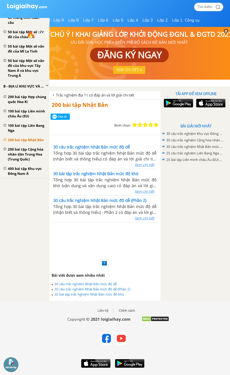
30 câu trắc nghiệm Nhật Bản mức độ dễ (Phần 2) (92, 289)
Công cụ (192, 20)
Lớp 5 (118, 20)
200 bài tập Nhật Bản (80, 104)
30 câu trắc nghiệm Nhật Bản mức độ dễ (85, 284)
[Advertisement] (104, 240)
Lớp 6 (103, 20)
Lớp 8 (73, 20)
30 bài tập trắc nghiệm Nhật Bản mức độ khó (89, 294)
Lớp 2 (162, 20)
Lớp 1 (177, 20)
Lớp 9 (58, 20)
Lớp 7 (88, 20)
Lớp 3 (147, 20)
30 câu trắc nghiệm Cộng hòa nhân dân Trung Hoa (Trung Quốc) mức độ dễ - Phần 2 (195, 140)
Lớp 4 (133, 20)
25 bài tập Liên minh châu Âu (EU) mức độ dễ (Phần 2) (195, 159)
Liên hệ (103, 310)
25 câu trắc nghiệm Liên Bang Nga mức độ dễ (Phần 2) (195, 153)
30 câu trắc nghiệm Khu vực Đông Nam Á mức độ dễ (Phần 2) (195, 133)
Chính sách (127, 310)
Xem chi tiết (144, 164)
